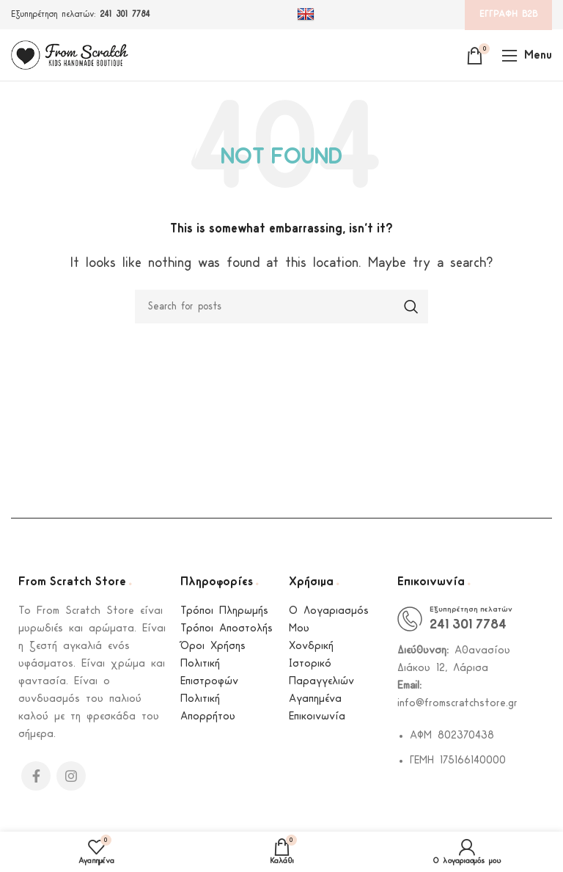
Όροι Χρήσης (213, 646)
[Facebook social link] (36, 776)
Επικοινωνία (317, 716)
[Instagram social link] (71, 776)
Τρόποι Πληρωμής (224, 611)
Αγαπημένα (315, 699)
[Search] (281, 306)
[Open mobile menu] (526, 55)
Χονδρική (311, 646)
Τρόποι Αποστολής (226, 628)
